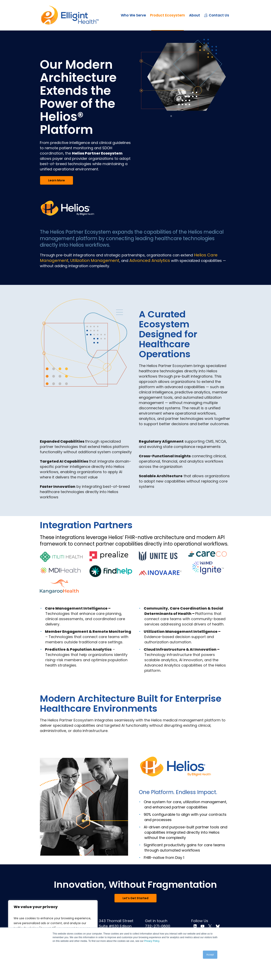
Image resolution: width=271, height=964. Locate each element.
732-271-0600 (157, 926)
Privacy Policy (151, 941)
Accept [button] (210, 954)
